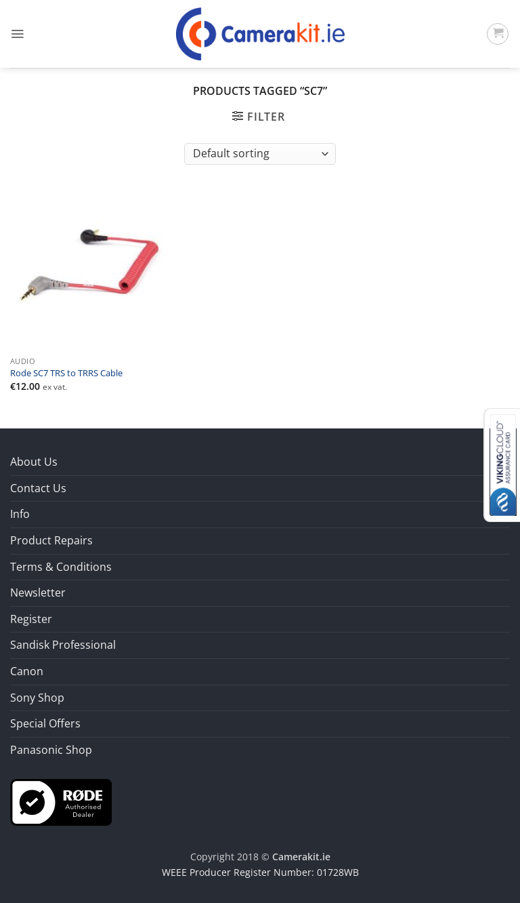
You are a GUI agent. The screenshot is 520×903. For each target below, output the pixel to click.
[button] (17, 33)
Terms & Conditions (61, 566)
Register (31, 618)
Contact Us (38, 488)
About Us (34, 461)
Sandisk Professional (63, 644)
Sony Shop (37, 697)
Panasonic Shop (51, 749)
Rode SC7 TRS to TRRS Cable (66, 373)
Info (20, 513)
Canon (26, 671)
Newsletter (38, 592)
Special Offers (45, 723)
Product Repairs (51, 540)
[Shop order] (259, 154)
